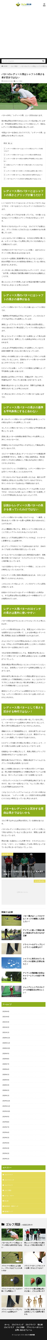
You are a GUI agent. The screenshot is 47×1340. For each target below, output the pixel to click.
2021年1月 (5, 1032)
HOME (5, 66)
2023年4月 (5, 1011)
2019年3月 (5, 1148)
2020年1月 (5, 1095)
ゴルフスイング (9, 1180)
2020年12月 (6, 1038)
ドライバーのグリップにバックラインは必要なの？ (33, 945)
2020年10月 (6, 1048)
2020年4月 (5, 1080)
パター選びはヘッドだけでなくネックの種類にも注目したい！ (33, 918)
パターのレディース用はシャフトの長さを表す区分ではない (11, 1245)
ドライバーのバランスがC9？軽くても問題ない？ (12, 1290)
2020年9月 (5, 1053)
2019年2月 (5, 1153)
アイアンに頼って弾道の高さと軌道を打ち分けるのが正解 (33, 933)
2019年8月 (5, 1122)
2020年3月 (5, 1085)
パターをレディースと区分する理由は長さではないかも (22, 178)
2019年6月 (5, 1132)
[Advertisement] (23, 33)
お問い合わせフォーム (23, 1330)
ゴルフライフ (8, 1185)
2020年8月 (5, 1059)
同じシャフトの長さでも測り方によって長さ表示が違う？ (34, 1244)
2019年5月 (5, 1137)
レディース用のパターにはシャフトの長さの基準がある (22, 154)
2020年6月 (5, 1069)
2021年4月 (5, 1016)
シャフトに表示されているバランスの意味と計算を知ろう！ (33, 961)
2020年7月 (5, 1064)
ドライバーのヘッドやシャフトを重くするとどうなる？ (34, 1267)
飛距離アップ (8, 1211)
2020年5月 (5, 1074)
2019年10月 (6, 1111)
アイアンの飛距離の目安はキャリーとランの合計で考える (33, 975)
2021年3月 (5, 1022)
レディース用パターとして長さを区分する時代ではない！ (23, 174)
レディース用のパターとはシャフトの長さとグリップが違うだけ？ (23, 149)
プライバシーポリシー (34, 1327)
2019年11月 (6, 1106)
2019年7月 (5, 1127)
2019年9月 (5, 1116)
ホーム (7, 1325)
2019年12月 (6, 1101)
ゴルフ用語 (14, 66)
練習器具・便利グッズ (11, 1206)
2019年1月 (5, 1158)
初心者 (6, 1201)
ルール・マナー (9, 1195)
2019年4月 (5, 1143)
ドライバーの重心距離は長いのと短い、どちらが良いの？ (34, 1290)
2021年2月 (5, 1027)
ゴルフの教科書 (30, 1335)
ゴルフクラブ (8, 1174)
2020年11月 (6, 1043)
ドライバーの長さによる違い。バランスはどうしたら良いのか (11, 1268)
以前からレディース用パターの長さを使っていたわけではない (23, 165)
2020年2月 (5, 1090)
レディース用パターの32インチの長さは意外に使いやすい (23, 171)
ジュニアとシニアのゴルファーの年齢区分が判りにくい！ (33, 990)
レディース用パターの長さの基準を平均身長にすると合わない (23, 159)
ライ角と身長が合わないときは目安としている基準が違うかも (34, 1312)
